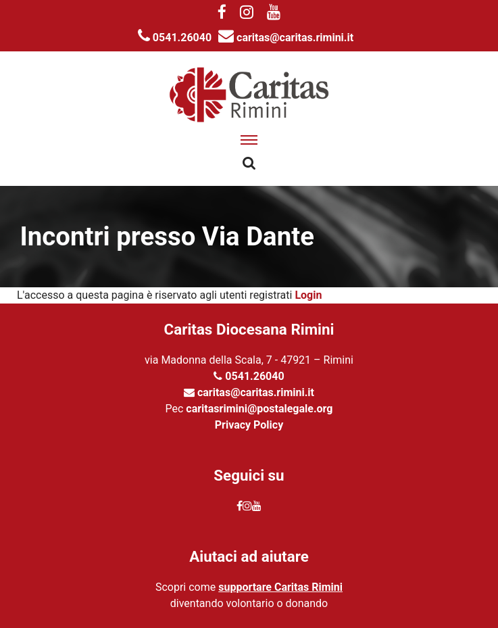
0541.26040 (174, 37)
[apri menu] (249, 139)
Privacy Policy (249, 424)
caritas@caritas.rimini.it (285, 37)
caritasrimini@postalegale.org (259, 408)
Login (308, 295)
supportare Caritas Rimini (280, 587)
